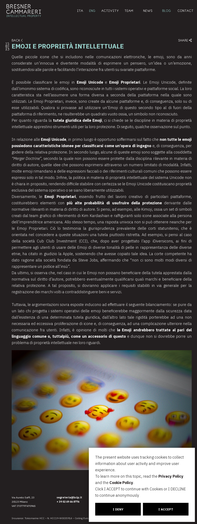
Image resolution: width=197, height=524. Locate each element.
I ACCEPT (165, 509)
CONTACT (185, 10)
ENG (92, 10)
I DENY (118, 509)
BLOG (166, 10)
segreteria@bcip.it (69, 497)
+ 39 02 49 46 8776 (68, 501)
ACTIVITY (110, 10)
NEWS (147, 10)
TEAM (128, 10)
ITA (80, 10)
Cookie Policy (121, 482)
